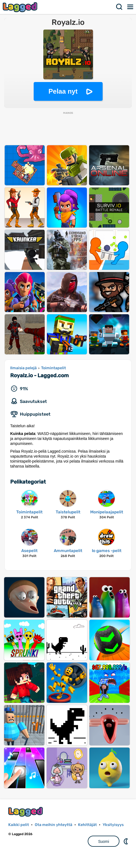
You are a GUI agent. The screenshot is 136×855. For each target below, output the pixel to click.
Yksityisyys (113, 824)
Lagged (21, 7)
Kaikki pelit (18, 824)
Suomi (103, 841)
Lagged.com (26, 812)
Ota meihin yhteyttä (53, 824)
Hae (119, 7)
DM (126, 841)
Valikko (130, 7)
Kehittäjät (87, 824)
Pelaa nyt (63, 91)
